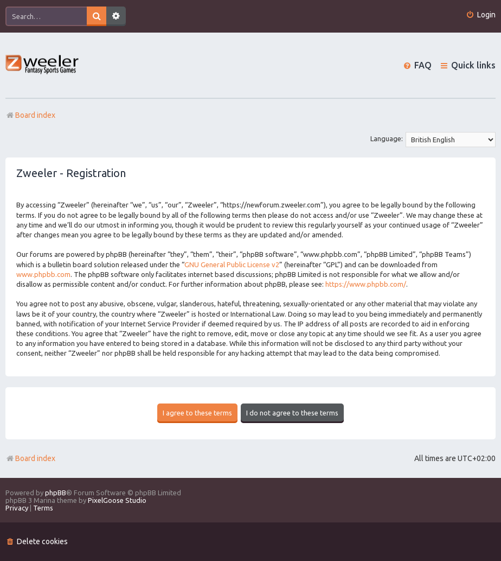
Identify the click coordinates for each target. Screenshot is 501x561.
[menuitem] (481, 15)
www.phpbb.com (43, 274)
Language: (386, 138)
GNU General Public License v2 (231, 264)
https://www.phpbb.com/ (365, 284)
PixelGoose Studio (117, 500)
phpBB (55, 492)
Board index (30, 458)
